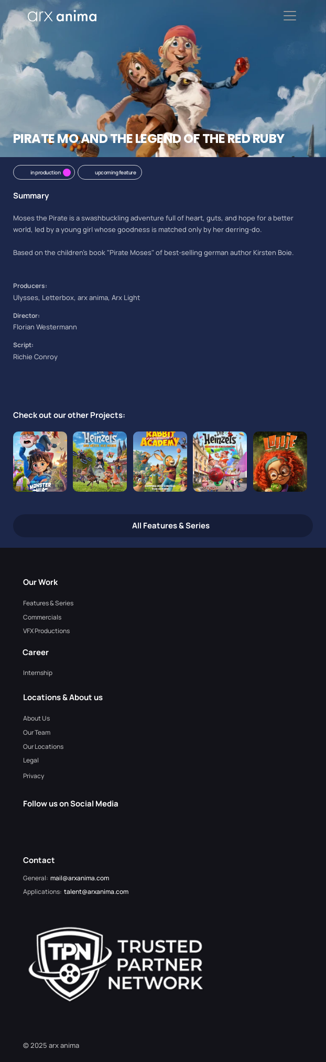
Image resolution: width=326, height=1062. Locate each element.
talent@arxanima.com (96, 891)
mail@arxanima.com (79, 877)
